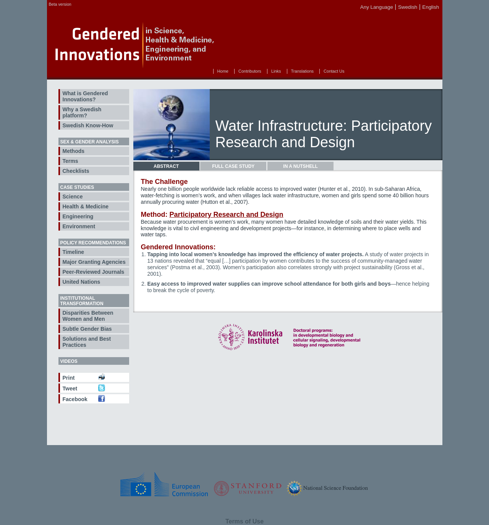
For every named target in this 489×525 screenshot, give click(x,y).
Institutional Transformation (82, 301)
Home (222, 71)
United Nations (81, 282)
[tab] (166, 166)
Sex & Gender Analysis (89, 142)
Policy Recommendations (93, 242)
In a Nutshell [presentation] (300, 166)
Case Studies (77, 187)
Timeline (73, 252)
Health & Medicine (86, 206)
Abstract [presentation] (166, 166)
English (430, 7)
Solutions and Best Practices (87, 342)
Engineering (78, 216)
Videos (69, 361)
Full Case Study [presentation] (233, 166)
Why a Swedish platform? (82, 112)
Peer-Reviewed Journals (94, 272)
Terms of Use (244, 521)
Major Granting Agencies (94, 262)
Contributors (249, 71)
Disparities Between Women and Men (88, 316)
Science (73, 196)
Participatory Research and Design (226, 214)
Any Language (376, 7)
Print (69, 378)
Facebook (75, 399)
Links (276, 71)
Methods (74, 151)
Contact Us (334, 71)
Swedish (407, 7)
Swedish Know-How (88, 125)
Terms (70, 161)
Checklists (76, 171)
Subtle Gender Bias (87, 329)
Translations (302, 71)
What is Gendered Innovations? (85, 96)
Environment (79, 226)
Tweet (70, 388)
